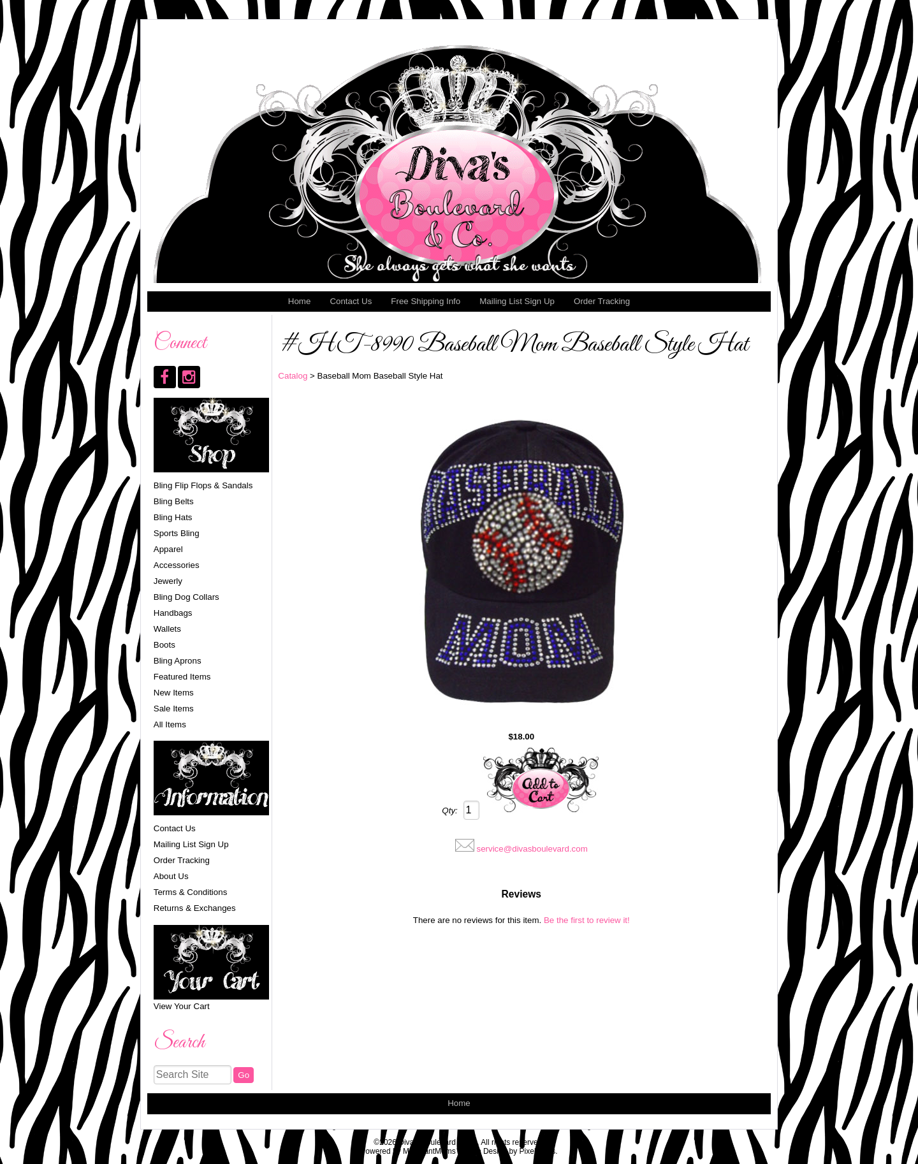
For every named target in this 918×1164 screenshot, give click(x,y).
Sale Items (174, 708)
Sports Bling (177, 533)
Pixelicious (538, 1151)
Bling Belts (174, 501)
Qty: (449, 810)
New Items (174, 692)
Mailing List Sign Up (517, 301)
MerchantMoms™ (433, 1151)
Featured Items (182, 676)
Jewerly (168, 581)
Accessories (177, 565)
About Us (171, 876)
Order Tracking (602, 301)
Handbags (173, 613)
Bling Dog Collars (186, 597)
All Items (170, 724)
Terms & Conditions (191, 892)
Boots (164, 645)
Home (299, 301)
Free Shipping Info (425, 301)
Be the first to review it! (587, 920)
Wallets (167, 629)
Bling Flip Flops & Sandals (203, 485)
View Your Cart (182, 1006)
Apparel (168, 549)
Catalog (292, 376)
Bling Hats (173, 517)
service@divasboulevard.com (531, 849)
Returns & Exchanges (195, 908)
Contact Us (351, 301)
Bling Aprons (177, 661)
